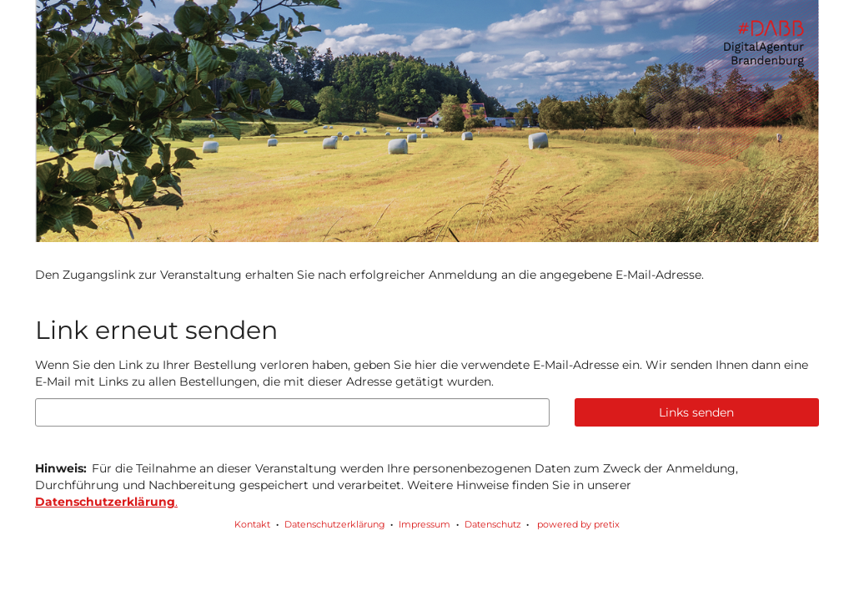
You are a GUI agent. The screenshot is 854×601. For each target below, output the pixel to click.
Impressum (424, 524)
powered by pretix (578, 524)
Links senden (696, 412)
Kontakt (252, 524)
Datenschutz (493, 524)
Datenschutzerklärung (334, 524)
